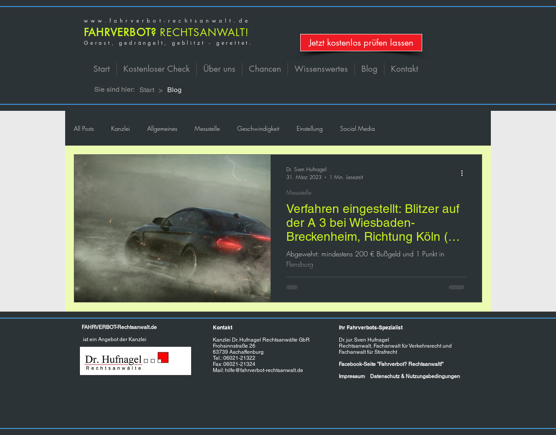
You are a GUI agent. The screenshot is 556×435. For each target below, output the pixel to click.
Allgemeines (162, 128)
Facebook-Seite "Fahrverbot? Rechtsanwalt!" (391, 364)
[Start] (147, 89)
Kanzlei (120, 128)
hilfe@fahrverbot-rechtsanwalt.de (264, 370)
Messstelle (207, 128)
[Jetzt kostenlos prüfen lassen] (361, 42)
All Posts (84, 128)
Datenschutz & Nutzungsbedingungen (415, 376)
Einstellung (310, 128)
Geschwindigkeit (258, 128)
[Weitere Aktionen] (465, 173)
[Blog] (174, 89)
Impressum (352, 376)
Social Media (357, 128)
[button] (219, 69)
